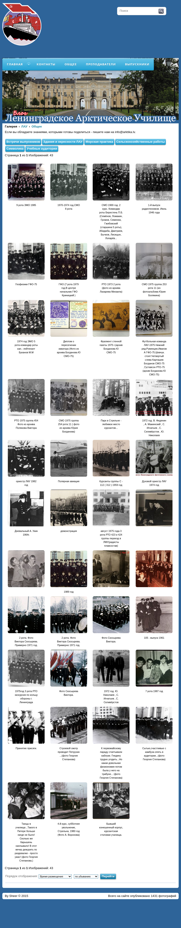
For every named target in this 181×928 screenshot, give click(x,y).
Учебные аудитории (42, 148)
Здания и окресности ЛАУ (62, 141)
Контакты (46, 64)
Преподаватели (101, 64)
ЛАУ (24, 126)
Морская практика (99, 141)
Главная (15, 64)
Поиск (161, 11)
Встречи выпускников (23, 141)
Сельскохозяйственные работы (140, 141)
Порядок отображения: (38, 876)
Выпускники (137, 64)
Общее (71, 64)
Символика (14, 148)
